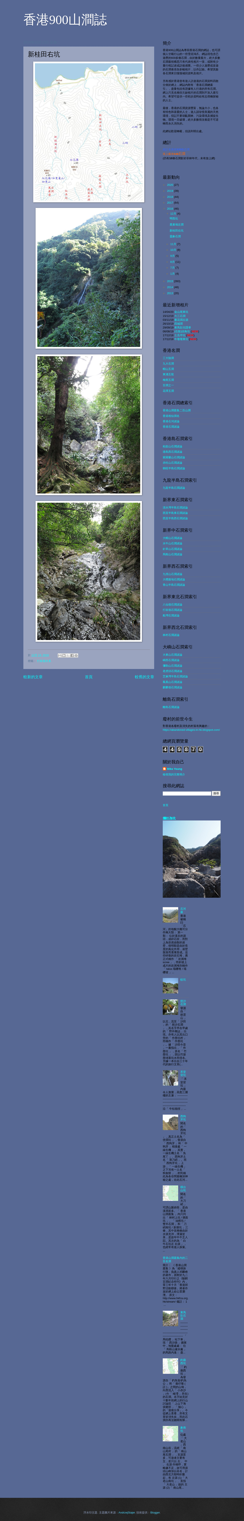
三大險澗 (168, 358)
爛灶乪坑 (169, 818)
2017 (170, 202)
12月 (173, 213)
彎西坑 (174, 218)
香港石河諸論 (171, 421)
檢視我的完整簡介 (174, 774)
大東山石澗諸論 (172, 654)
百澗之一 (168, 385)
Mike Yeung (174, 768)
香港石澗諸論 (171, 426)
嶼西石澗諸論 (171, 660)
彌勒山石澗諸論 (172, 665)
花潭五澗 (168, 390)
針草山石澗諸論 (172, 549)
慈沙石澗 (183, 1002)
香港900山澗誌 (65, 20)
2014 (170, 287)
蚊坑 (183, 979)
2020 (170, 184)
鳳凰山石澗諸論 (172, 682)
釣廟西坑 (183, 1361)
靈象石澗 (175, 236)
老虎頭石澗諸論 (172, 671)
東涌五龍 (168, 374)
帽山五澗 (168, 369)
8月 (172, 261)
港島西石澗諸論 (172, 451)
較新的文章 (33, 677)
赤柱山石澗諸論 (172, 462)
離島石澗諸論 (171, 707)
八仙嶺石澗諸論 (172, 604)
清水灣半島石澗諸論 (175, 507)
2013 (170, 293)
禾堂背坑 (183, 1073)
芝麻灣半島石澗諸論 (175, 676)
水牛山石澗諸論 (172, 543)
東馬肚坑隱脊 (182, 327)
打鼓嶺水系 (44, 661)
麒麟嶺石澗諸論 (172, 687)
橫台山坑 (183, 1188)
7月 (172, 267)
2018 (170, 196)
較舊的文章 (144, 677)
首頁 (89, 677)
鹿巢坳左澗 (177, 224)
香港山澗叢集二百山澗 (177, 410)
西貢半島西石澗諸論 (175, 518)
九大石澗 (168, 363)
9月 (172, 255)
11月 (173, 244)
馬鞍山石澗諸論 (172, 554)
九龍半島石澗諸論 (174, 487)
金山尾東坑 (181, 311)
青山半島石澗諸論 (174, 584)
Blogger (155, 1512)
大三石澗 (179, 316)
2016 (170, 208)
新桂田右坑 (177, 230)
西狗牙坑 (183, 1118)
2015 (170, 281)
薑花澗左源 (181, 319)
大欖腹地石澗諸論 (174, 579)
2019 (170, 190)
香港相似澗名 (171, 416)
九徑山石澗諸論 (172, 574)
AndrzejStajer (127, 1512)
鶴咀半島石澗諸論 (174, 468)
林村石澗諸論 (171, 635)
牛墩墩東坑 (181, 339)
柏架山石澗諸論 (172, 446)
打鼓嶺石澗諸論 (172, 609)
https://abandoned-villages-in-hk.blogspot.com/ (191, 729)
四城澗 (178, 323)
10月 (173, 249)
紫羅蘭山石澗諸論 (174, 457)
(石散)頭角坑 (182, 331)
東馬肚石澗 (183, 1316)
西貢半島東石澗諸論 (175, 513)
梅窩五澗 (168, 379)
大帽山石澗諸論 (172, 538)
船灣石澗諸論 (171, 615)
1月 (172, 273)
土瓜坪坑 (179, 335)
